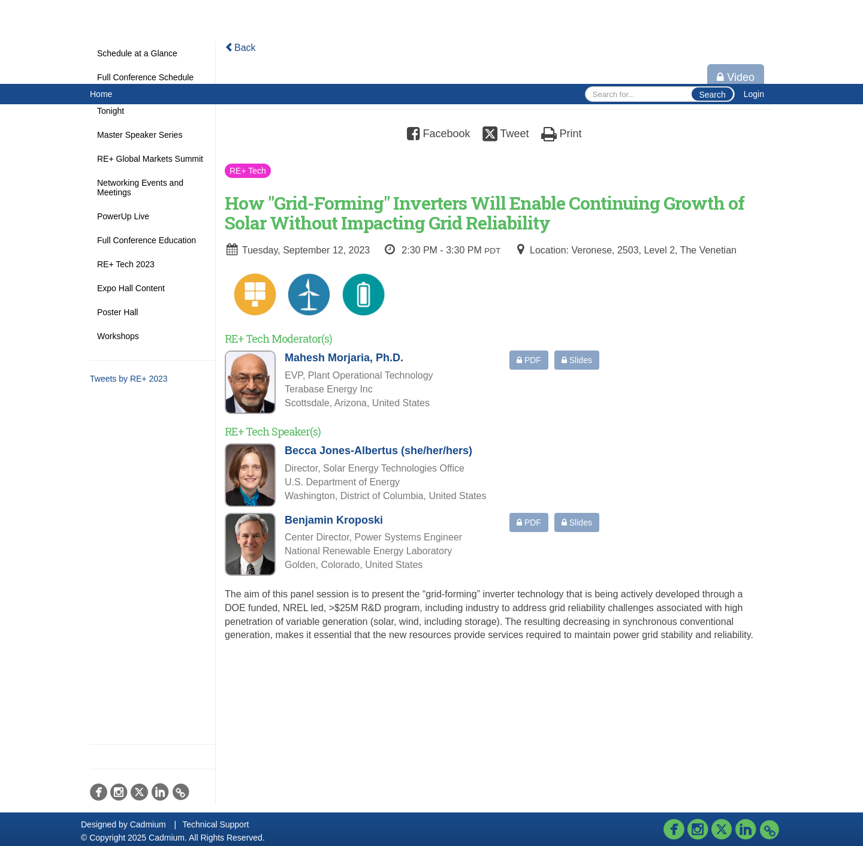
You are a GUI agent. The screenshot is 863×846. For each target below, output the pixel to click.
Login (754, 94)
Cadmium (148, 824)
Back (240, 48)
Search (712, 94)
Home (101, 94)
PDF (529, 360)
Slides (577, 360)
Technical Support (215, 824)
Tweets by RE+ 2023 (129, 378)
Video (736, 77)
